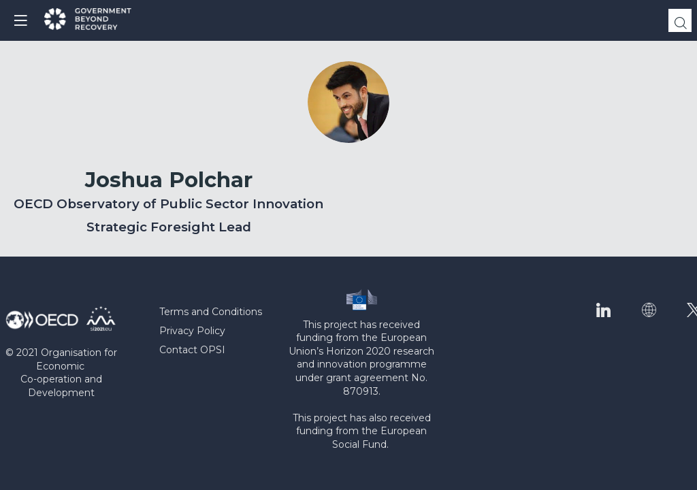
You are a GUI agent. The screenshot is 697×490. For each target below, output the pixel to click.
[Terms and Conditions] (219, 313)
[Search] (680, 20)
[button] (20, 20)
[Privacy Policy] (219, 332)
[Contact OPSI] (219, 351)
